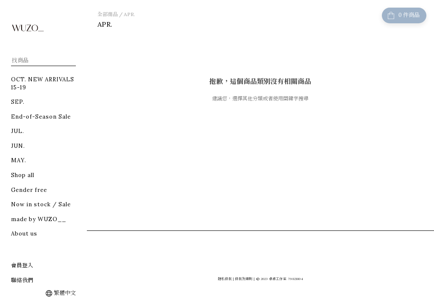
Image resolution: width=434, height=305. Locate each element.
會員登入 (22, 265)
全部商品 (107, 14)
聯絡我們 (22, 280)
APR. (129, 14)
